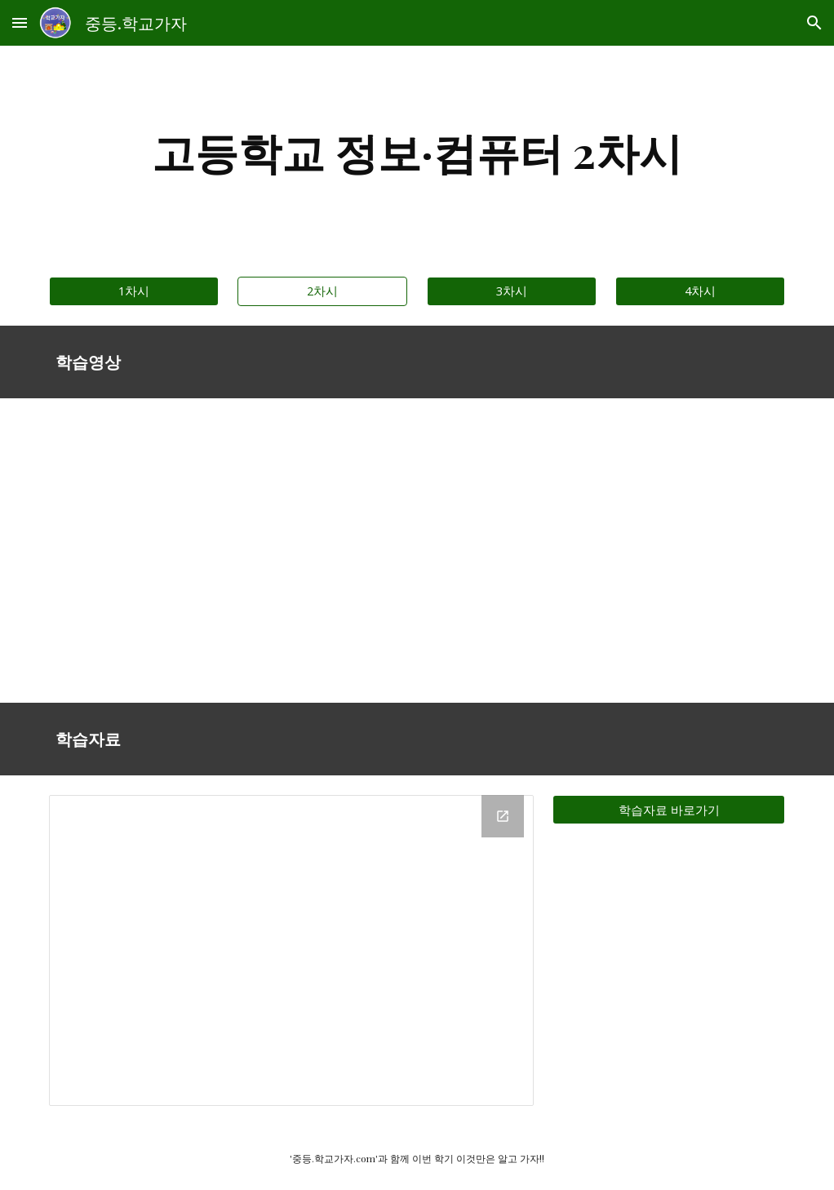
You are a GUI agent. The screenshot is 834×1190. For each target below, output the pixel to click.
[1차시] (134, 290)
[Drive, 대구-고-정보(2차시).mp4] (228, 551)
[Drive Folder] (291, 950)
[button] (19, 22)
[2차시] (322, 290)
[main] (417, 151)
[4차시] (700, 290)
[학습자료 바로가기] (669, 809)
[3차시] (512, 290)
